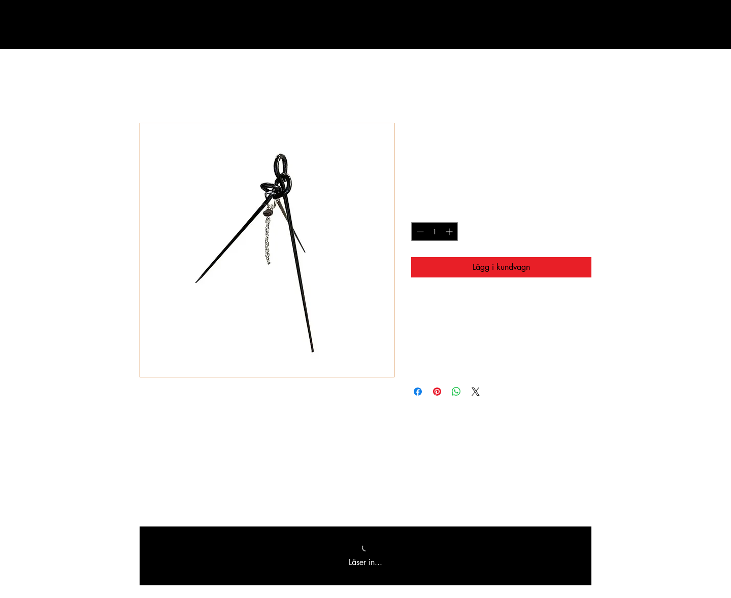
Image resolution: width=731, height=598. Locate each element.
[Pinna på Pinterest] (437, 391)
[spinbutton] (434, 231)
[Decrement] (419, 231)
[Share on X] (476, 391)
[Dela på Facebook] (418, 391)
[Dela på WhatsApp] (456, 391)
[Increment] (450, 231)
